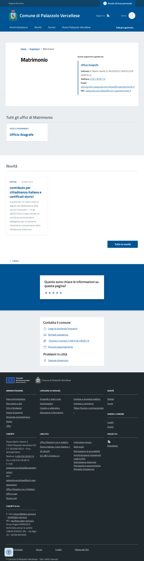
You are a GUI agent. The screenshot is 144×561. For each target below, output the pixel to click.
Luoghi (110, 422)
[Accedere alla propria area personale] (117, 3)
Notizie (13, 181)
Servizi (51, 27)
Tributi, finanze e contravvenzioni (89, 410)
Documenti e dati (14, 403)
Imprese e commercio (84, 403)
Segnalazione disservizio (85, 462)
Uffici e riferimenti (19, 128)
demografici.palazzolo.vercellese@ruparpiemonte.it (107, 87)
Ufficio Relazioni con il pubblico (54, 442)
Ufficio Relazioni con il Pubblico (20, 489)
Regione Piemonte (16, 3)
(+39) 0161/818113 (24, 456)
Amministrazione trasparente (87, 455)
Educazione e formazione (51, 412)
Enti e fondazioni (14, 408)
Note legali (79, 446)
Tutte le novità (123, 244)
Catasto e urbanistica (50, 408)
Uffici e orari (11, 493)
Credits (58, 549)
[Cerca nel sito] (130, 15)
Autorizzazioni (46, 403)
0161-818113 (97, 79)
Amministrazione (19, 27)
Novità (37, 27)
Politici (9, 421)
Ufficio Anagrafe (89, 65)
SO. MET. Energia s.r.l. (50, 455)
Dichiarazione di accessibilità (87, 451)
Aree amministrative (15, 399)
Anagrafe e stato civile (50, 399)
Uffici (8, 426)
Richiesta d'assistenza (84, 469)
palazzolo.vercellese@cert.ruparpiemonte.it (108, 91)
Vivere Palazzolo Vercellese (76, 27)
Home (23, 49)
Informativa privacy (83, 442)
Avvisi (110, 403)
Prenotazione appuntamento (87, 465)
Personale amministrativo (18, 417)
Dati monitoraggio (14, 549)
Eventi (110, 426)
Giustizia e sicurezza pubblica (87, 399)
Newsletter (112, 445)
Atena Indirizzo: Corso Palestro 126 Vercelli (55, 449)
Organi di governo (14, 412)
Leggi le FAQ (79, 458)
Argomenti (35, 49)
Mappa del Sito (82, 549)
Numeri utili (11, 498)
